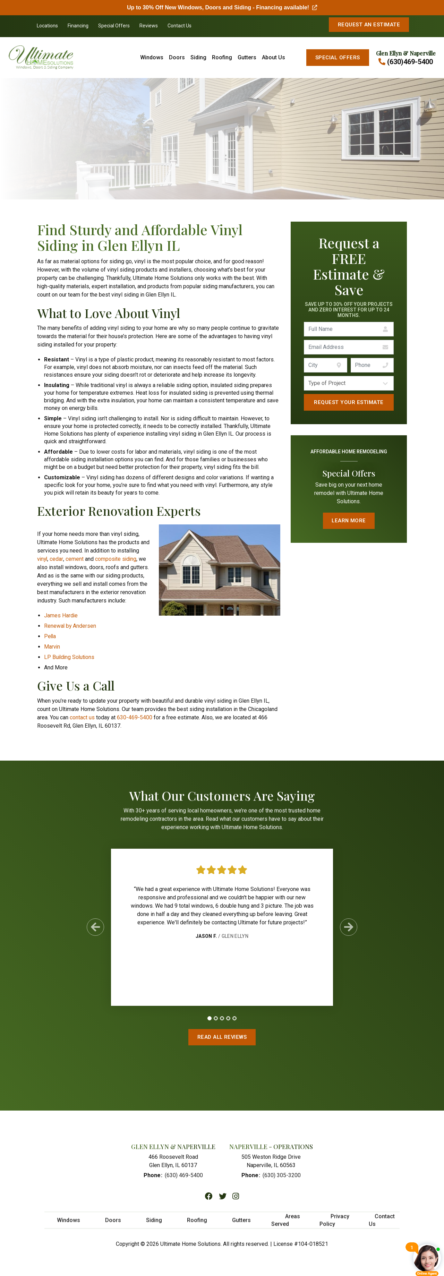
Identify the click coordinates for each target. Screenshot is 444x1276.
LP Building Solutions (70, 657)
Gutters (247, 57)
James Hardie (61, 615)
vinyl (42, 559)
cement (75, 559)
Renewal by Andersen (70, 626)
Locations (47, 25)
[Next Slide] (348, 930)
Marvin (52, 646)
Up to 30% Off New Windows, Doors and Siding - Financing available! (222, 7)
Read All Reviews (222, 1037)
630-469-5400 (134, 717)
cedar (57, 559)
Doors (177, 57)
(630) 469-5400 (184, 1177)
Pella (50, 636)
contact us (82, 717)
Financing (78, 25)
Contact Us (179, 25)
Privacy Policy (334, 1225)
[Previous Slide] (95, 930)
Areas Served (285, 1225)
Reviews (148, 25)
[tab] (209, 1021)
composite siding (117, 559)
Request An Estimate (369, 25)
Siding (198, 57)
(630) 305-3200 (282, 1177)
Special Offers (114, 25)
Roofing (222, 57)
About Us (273, 57)
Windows (151, 57)
